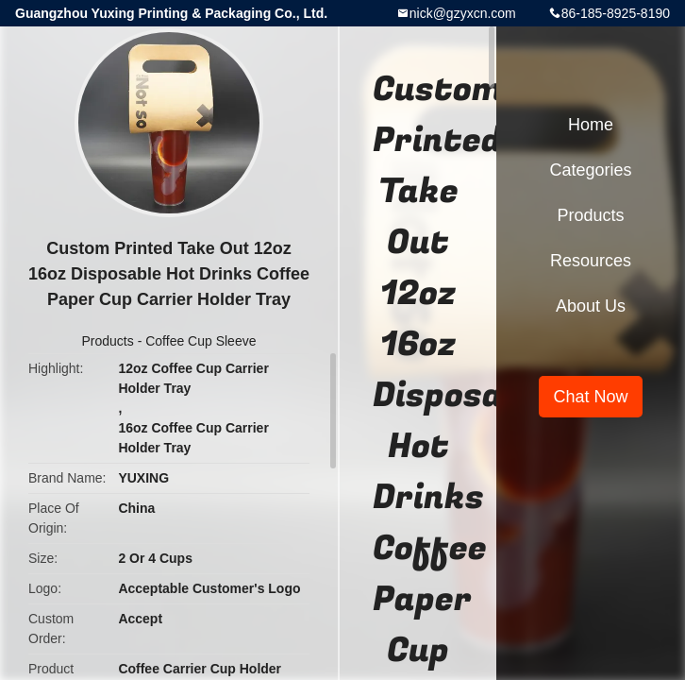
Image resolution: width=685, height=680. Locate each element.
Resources (590, 260)
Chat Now (590, 396)
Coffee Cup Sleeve (200, 340)
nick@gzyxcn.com (462, 13)
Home (590, 124)
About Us (591, 306)
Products (108, 340)
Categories (590, 170)
